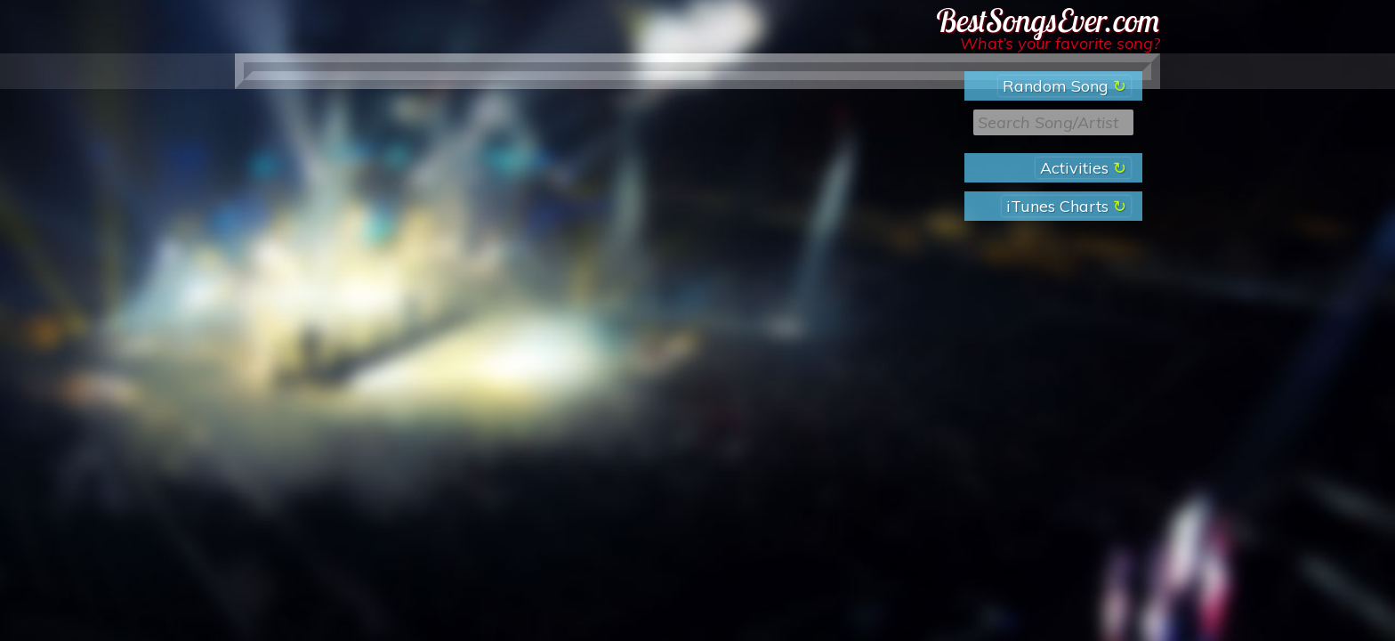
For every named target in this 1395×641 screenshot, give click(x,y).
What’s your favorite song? (1060, 43)
